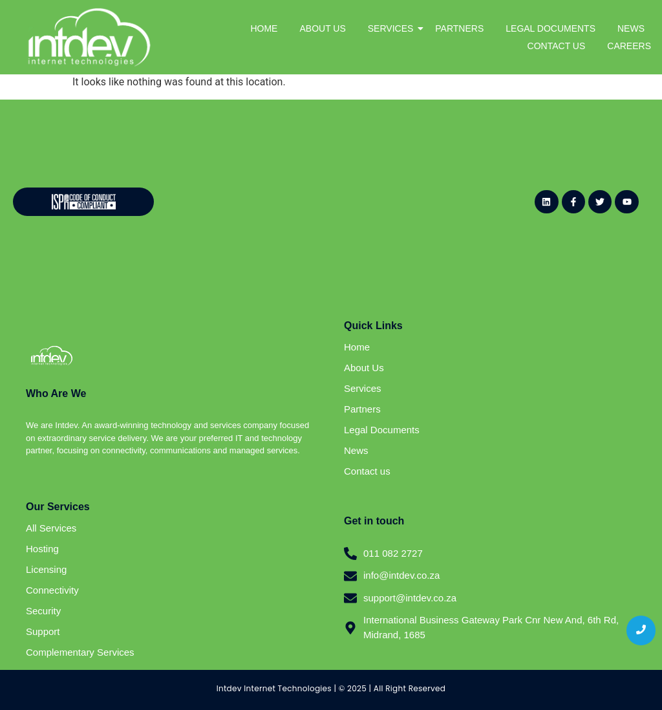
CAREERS (629, 46)
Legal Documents (382, 429)
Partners (362, 408)
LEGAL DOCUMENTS (550, 28)
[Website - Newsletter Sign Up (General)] (324, 199)
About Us (364, 367)
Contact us (367, 471)
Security (43, 610)
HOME (263, 28)
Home (357, 346)
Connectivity (52, 590)
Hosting (42, 548)
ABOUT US (322, 28)
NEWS (631, 28)
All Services (51, 527)
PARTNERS (459, 28)
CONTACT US (557, 46)
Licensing (46, 569)
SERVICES (393, 28)
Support (43, 631)
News (356, 450)
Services (362, 388)
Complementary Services (80, 652)
